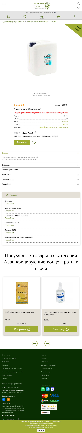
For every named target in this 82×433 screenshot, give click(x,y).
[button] (35, 343)
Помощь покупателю (9, 358)
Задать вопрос (7, 375)
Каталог (43, 355)
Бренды (43, 358)
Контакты (5, 365)
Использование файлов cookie (12, 406)
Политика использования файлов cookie (41, 423)
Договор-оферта (7, 413)
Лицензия (5, 362)
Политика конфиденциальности (13, 408)
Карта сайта (6, 404)
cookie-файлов (48, 427)
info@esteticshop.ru (13, 387)
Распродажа (45, 375)
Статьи (4, 378)
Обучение (44, 362)
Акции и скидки (46, 372)
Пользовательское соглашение (13, 410)
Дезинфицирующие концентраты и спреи (41, 21)
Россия (65, 124)
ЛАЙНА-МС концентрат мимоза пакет (20, 312)
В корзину (22, 142)
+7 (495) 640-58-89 (15, 384)
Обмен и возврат (47, 368)
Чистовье (65, 121)
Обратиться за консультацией (12, 368)
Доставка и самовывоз (49, 365)
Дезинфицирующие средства (13, 21)
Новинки (44, 378)
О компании (6, 355)
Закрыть (41, 430)
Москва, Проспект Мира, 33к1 (12, 393)
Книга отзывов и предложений (12, 372)
